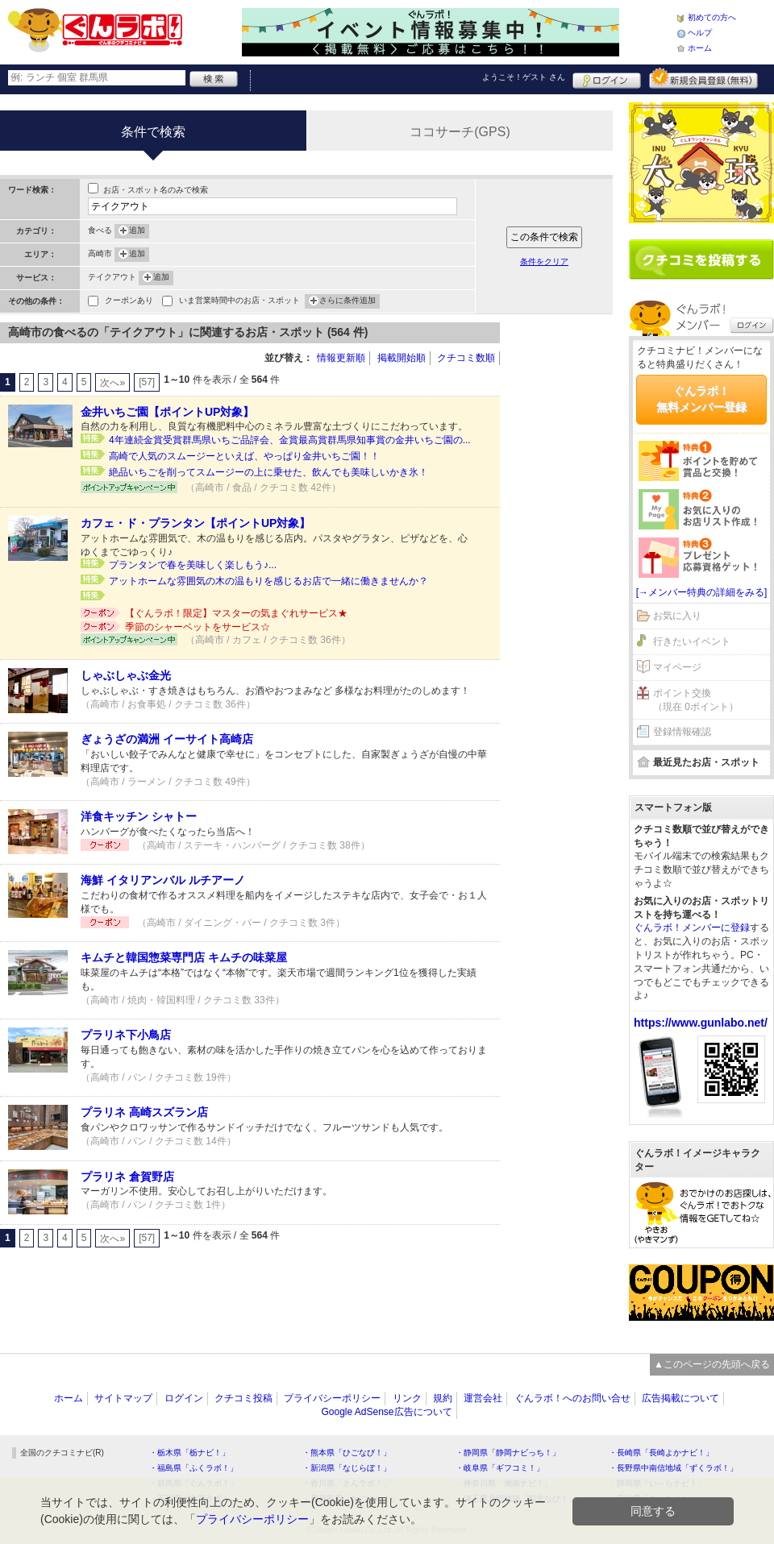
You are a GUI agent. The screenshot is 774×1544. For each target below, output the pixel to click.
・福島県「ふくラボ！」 (193, 1467)
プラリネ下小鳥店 (126, 1034)
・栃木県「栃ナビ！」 (189, 1452)
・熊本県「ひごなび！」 (346, 1452)
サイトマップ (123, 1398)
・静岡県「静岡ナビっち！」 (508, 1452)
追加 (137, 231)
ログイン (606, 78)
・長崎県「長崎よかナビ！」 (661, 1452)
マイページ (677, 667)
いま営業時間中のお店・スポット (239, 301)
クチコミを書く (701, 259)
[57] (147, 382)
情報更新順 (341, 357)
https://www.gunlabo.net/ (701, 1022)
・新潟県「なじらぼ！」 (346, 1467)
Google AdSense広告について (386, 1411)
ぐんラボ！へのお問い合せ (572, 1398)
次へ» (112, 382)
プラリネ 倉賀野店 (127, 1176)
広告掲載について (680, 1398)
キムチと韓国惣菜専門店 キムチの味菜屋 (184, 957)
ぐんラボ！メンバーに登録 (692, 927)
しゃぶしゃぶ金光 (126, 675)
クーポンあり (129, 301)
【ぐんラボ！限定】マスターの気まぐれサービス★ (236, 613)
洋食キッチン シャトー (139, 816)
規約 (442, 1398)
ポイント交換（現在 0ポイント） (696, 699)
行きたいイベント (691, 641)
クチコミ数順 (466, 357)
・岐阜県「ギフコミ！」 (500, 1467)
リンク (407, 1398)
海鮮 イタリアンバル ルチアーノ (163, 880)
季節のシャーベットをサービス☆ (197, 627)
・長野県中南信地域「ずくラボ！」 (673, 1467)
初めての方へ (712, 17)
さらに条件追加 (347, 301)
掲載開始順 (401, 357)
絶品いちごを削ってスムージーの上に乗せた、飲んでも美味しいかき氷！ (268, 472)
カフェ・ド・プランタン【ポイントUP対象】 (195, 523)
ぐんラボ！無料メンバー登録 (701, 398)
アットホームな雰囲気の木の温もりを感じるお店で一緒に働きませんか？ (268, 581)
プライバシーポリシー (332, 1398)
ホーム (700, 48)
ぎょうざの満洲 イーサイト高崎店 (167, 739)
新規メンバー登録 (703, 78)
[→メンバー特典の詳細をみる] (702, 592)
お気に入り (677, 615)
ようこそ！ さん (523, 77)
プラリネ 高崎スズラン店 (144, 1112)
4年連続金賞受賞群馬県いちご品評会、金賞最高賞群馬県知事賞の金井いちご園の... (290, 440)
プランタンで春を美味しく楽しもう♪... (193, 565)
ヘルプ (700, 32)
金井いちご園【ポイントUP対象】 (167, 411)
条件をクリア (544, 261)
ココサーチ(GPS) (460, 132)
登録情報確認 (682, 731)
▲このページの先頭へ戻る (712, 1364)
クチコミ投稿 (243, 1398)
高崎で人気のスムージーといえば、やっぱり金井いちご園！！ (244, 456)
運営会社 (483, 1398)
